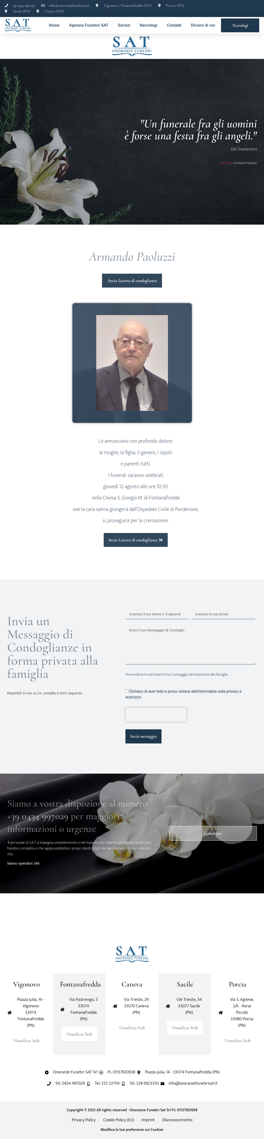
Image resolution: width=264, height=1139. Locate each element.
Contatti (174, 25)
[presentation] (156, 715)
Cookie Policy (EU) (118, 1120)
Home (54, 25)
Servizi (124, 25)
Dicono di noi (203, 25)
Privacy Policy (84, 1120)
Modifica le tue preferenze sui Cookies (132, 1130)
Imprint (148, 1120)
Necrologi (148, 25)
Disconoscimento (177, 1120)
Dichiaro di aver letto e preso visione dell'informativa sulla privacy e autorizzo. (183, 694)
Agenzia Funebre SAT (88, 25)
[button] (24, 920)
